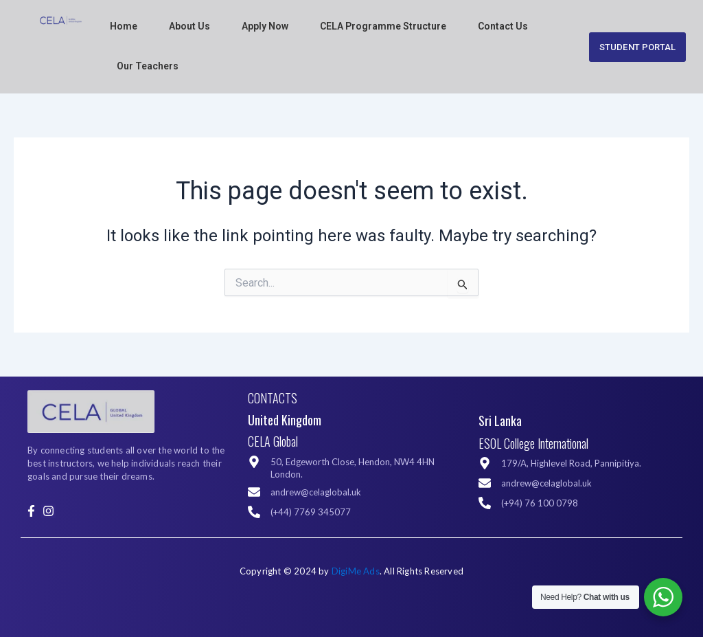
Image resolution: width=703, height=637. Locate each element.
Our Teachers (147, 65)
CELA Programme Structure (383, 26)
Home (123, 26)
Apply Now (265, 26)
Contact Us (503, 26)
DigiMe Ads (356, 571)
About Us (189, 26)
